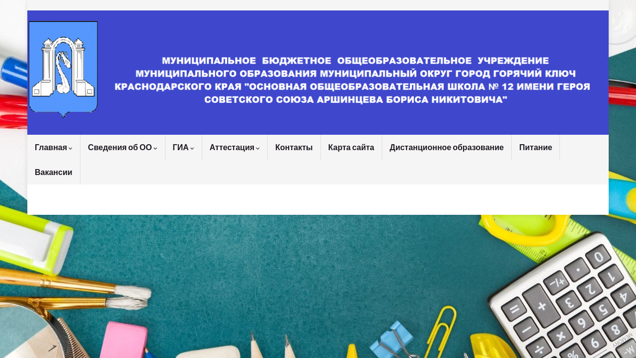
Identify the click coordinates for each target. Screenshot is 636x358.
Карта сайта (351, 147)
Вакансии (54, 172)
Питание (535, 147)
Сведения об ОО (123, 147)
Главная (54, 147)
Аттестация (235, 147)
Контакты (294, 147)
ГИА (183, 147)
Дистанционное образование (447, 147)
